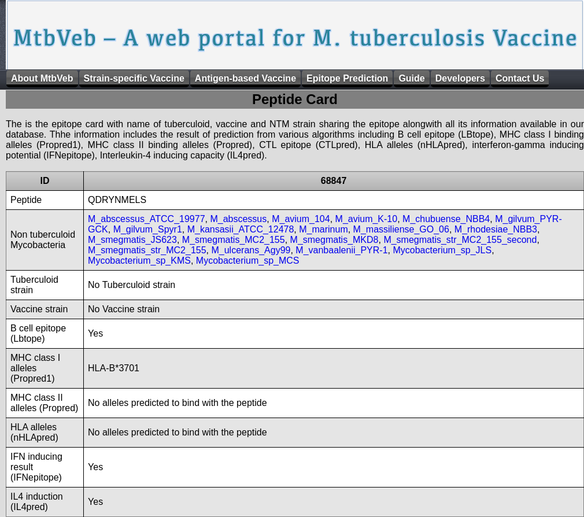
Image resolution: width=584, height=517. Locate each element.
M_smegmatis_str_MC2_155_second (460, 240)
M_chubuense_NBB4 (446, 219)
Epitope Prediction (347, 78)
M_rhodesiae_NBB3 (495, 229)
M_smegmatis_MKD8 (334, 240)
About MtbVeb (42, 78)
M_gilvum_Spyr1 (147, 229)
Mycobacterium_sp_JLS (442, 250)
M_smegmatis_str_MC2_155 (147, 250)
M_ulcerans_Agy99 (250, 250)
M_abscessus (238, 219)
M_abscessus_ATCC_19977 (146, 219)
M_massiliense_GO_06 (401, 229)
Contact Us (520, 78)
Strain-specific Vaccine (134, 78)
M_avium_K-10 (366, 219)
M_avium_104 (301, 219)
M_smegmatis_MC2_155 (233, 240)
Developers (460, 78)
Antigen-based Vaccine (245, 78)
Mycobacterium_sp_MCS (248, 260)
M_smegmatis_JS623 (132, 240)
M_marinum (323, 229)
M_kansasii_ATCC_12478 (240, 229)
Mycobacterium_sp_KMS (139, 260)
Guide (411, 78)
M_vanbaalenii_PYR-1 (341, 250)
